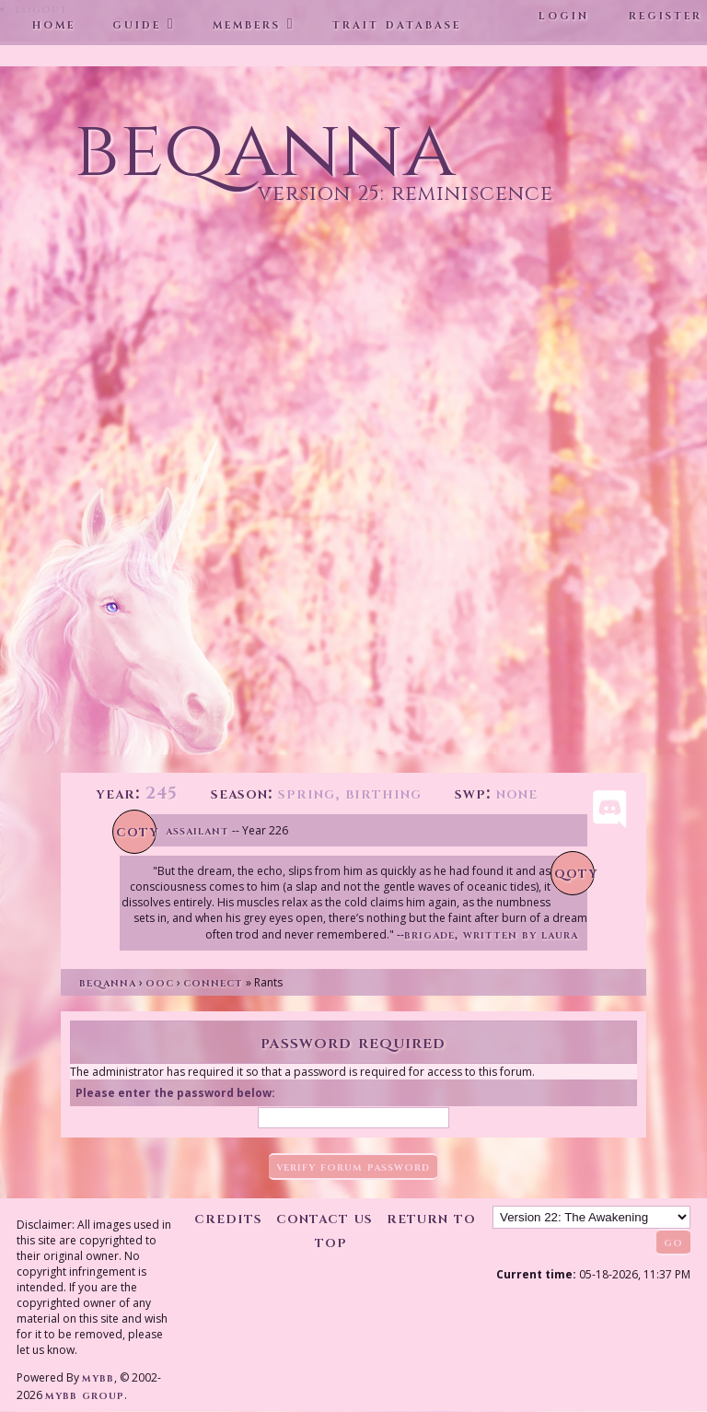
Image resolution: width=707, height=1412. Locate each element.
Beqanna (107, 982)
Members (247, 24)
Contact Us (324, 1218)
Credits (228, 1218)
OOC (159, 982)
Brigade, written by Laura (491, 934)
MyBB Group (84, 1395)
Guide (136, 24)
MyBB (98, 1377)
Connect (213, 982)
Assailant (197, 830)
